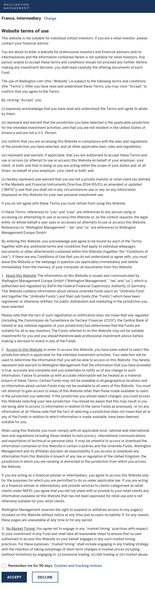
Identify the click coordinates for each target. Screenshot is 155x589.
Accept (14, 577)
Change (50, 18)
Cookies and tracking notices (78, 566)
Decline (45, 577)
